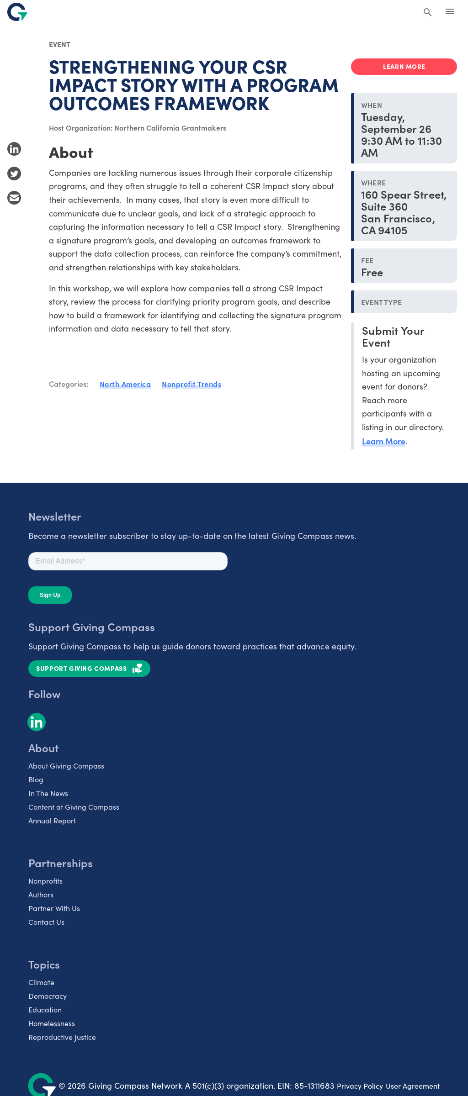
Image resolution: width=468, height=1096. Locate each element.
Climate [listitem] (41, 982)
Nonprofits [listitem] (45, 880)
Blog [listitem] (35, 779)
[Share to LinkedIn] (14, 149)
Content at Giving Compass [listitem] (73, 806)
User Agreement (413, 1086)
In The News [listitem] (48, 793)
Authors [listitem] (40, 894)
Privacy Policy (360, 1086)
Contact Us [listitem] (46, 922)
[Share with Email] (14, 198)
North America (125, 384)
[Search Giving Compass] (428, 13)
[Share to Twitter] (14, 173)
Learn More (383, 441)
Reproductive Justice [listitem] (62, 1037)
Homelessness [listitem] (51, 1023)
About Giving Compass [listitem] (66, 765)
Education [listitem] (45, 1009)
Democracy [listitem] (47, 996)
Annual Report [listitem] (52, 820)
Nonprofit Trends (191, 384)
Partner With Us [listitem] (54, 908)
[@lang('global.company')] (17, 12)
